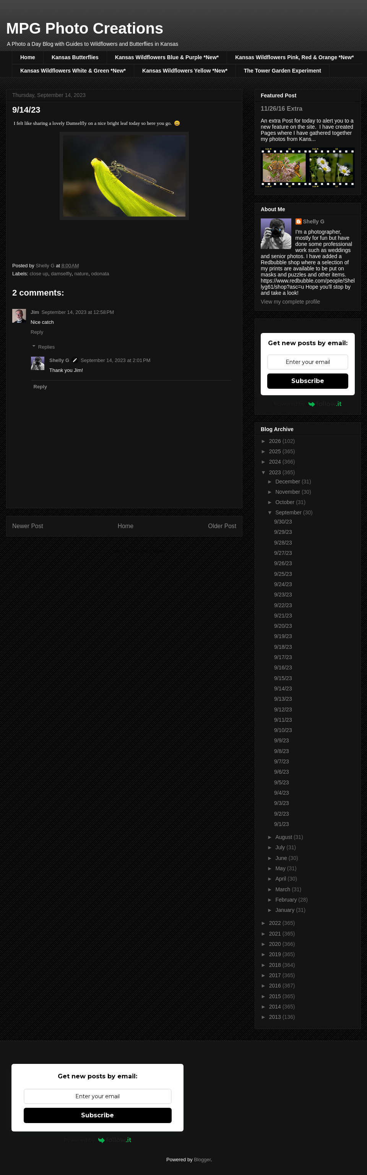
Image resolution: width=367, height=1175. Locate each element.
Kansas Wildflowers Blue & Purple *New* (167, 57)
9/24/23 (283, 584)
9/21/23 (283, 616)
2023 (276, 472)
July (280, 847)
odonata (100, 273)
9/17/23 (283, 657)
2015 (276, 996)
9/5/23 (281, 782)
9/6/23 (281, 772)
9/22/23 (283, 605)
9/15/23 (283, 678)
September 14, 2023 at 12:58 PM (77, 312)
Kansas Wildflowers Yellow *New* (184, 71)
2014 (276, 1007)
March (283, 889)
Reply (37, 332)
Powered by (308, 404)
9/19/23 (283, 636)
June (281, 858)
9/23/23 (283, 595)
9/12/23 (283, 709)
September (289, 512)
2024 (276, 462)
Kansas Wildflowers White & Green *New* (73, 71)
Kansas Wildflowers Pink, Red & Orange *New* (294, 57)
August (284, 837)
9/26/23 (283, 563)
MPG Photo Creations (84, 28)
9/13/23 (283, 699)
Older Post (222, 526)
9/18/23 (283, 647)
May (281, 868)
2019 (276, 954)
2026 (276, 441)
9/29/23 (283, 532)
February (286, 900)
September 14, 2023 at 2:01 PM (115, 360)
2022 (276, 923)
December (288, 481)
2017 (276, 975)
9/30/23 (283, 522)
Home (27, 57)
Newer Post (27, 526)
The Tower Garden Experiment (282, 71)
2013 (276, 1017)
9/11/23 (283, 720)
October (285, 502)
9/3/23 (281, 803)
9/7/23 (281, 761)
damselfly (61, 273)
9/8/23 (281, 751)
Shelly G (59, 360)
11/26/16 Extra (281, 108)
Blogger (202, 1159)
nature (81, 273)
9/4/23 (281, 793)
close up (39, 273)
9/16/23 (283, 667)
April (281, 879)
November (288, 492)
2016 (276, 986)
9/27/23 (283, 553)
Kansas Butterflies (75, 57)
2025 (276, 451)
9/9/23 (281, 740)
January (285, 910)
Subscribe (307, 381)
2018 (276, 965)
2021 (276, 934)
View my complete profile (290, 302)
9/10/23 (283, 730)
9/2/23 (281, 814)
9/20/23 (283, 626)
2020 (276, 944)
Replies (46, 347)
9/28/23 (283, 543)
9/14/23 (283, 688)
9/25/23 (283, 574)
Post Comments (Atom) (139, 551)
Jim (35, 312)
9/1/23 (281, 824)
